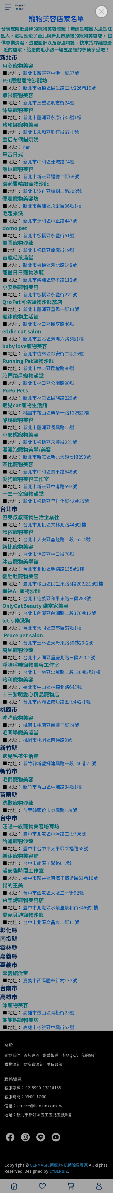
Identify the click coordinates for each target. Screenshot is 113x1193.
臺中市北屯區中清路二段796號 (54, 833)
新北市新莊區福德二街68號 (51, 176)
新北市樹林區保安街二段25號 (53, 353)
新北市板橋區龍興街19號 (48, 250)
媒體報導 (50, 1055)
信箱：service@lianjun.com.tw (33, 1105)
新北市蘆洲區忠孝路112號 (50, 279)
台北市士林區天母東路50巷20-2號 (58, 642)
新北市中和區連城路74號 (48, 161)
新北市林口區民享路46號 (48, 323)
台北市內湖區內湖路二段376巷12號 (59, 613)
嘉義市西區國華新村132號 (50, 980)
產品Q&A (69, 1055)
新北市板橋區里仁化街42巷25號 (56, 501)
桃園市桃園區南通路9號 (47, 739)
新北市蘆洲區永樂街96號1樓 (52, 205)
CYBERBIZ (58, 1171)
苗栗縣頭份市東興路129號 (50, 810)
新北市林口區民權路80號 (48, 368)
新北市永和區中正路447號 (50, 220)
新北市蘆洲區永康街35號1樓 (52, 117)
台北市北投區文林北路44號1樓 (54, 524)
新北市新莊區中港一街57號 (51, 72)
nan (27, 146)
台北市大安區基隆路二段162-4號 (57, 539)
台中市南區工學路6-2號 (47, 863)
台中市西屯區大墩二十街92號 (53, 892)
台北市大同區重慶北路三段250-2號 (59, 657)
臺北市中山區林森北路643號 (52, 686)
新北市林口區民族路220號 (50, 397)
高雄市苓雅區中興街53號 (48, 1027)
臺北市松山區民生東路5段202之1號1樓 (63, 583)
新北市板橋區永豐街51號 (48, 235)
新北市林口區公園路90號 (48, 382)
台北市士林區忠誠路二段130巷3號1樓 (62, 672)
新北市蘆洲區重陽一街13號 (51, 309)
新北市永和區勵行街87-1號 (51, 132)
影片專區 (31, 1055)
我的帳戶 (89, 1055)
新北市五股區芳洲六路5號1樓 (53, 338)
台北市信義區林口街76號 (48, 553)
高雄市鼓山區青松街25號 (48, 1012)
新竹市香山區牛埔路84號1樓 (52, 786)
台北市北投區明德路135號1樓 (53, 568)
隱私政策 (54, 1064)
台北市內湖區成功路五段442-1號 (57, 701)
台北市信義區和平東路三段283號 (57, 598)
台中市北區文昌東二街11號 (51, 922)
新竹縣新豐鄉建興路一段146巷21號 (59, 763)
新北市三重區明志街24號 (48, 102)
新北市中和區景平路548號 (50, 471)
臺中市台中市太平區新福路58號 (55, 848)
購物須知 (12, 1064)
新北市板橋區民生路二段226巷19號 (59, 87)
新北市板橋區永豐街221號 (50, 294)
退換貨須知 (33, 1064)
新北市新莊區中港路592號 (50, 486)
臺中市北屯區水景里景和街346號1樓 (60, 907)
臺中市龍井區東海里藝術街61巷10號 (60, 877)
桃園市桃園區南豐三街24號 (51, 725)
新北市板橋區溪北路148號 (50, 264)
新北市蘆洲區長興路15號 (48, 427)
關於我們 (12, 1055)
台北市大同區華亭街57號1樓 (52, 627)
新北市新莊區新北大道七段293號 (57, 456)
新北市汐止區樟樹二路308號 (52, 191)
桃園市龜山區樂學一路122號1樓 (56, 412)
